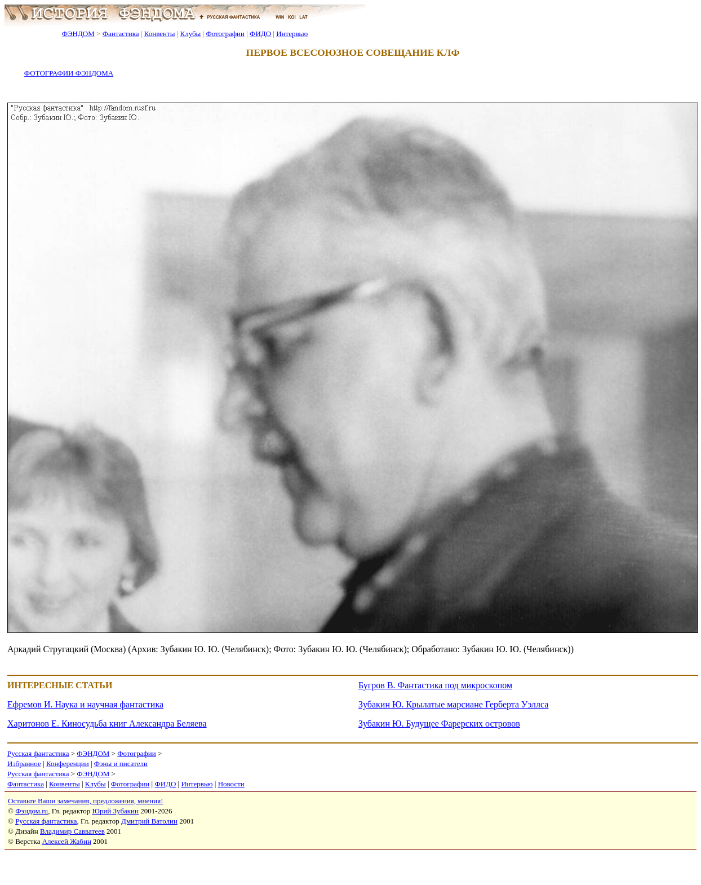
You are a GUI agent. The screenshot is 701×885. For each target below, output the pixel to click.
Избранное (24, 763)
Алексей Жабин (66, 841)
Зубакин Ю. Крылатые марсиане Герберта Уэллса (453, 704)
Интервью (292, 33)
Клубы (190, 33)
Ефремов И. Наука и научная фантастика (85, 704)
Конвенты (159, 33)
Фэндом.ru (31, 811)
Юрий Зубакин (115, 811)
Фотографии (225, 33)
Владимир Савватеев (72, 831)
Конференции (67, 763)
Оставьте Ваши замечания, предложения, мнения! (85, 800)
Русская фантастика (38, 753)
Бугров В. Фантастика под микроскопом (435, 685)
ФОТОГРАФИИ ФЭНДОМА (68, 73)
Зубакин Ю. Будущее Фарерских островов (439, 723)
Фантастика (121, 33)
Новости (231, 784)
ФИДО (260, 33)
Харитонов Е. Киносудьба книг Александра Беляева (107, 723)
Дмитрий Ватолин (149, 821)
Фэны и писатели (121, 763)
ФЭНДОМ (78, 33)
